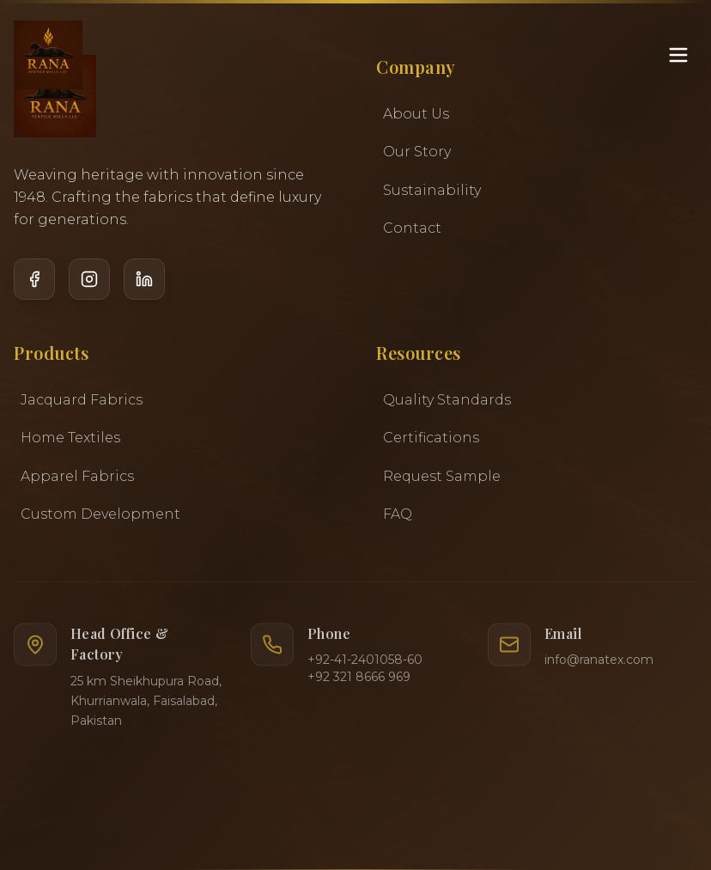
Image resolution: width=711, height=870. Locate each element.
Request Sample (442, 480)
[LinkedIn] (144, 294)
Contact (412, 229)
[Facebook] (34, 285)
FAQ (397, 519)
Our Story (417, 152)
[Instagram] (89, 294)
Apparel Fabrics (77, 478)
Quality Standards (447, 404)
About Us (416, 114)
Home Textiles (70, 440)
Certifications (431, 443)
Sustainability (432, 190)
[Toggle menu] (678, 55)
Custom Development (100, 516)
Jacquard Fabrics (82, 401)
